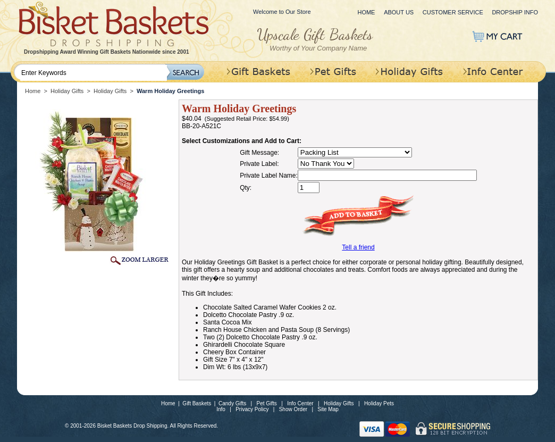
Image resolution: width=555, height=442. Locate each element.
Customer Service (453, 12)
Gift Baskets (196, 403)
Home (366, 12)
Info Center (300, 403)
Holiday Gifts (67, 91)
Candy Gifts (232, 403)
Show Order (293, 409)
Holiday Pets (379, 403)
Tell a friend (358, 247)
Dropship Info (515, 12)
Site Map (327, 409)
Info (220, 409)
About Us (399, 12)
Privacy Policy (252, 409)
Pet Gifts (267, 403)
